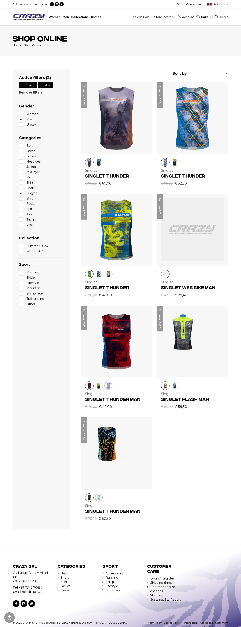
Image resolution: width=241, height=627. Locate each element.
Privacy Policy (153, 622)
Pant (64, 573)
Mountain (113, 590)
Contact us (193, 4)
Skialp (110, 582)
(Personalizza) (189, 622)
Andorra (219, 4)
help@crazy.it (32, 592)
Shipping (156, 595)
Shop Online (32, 45)
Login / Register (162, 578)
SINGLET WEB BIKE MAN (188, 287)
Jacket (65, 586)
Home (17, 45)
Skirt (64, 582)
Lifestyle (112, 586)
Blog (180, 4)
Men (47, 85)
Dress (65, 590)
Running (112, 578)
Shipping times (161, 583)
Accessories (114, 573)
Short (65, 578)
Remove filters (31, 92)
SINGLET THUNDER (107, 175)
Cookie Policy (172, 622)
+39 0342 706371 (31, 587)
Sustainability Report (165, 599)
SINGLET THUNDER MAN (112, 399)
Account (188, 17)
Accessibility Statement (214, 622)
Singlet (29, 85)
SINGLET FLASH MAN (185, 399)
